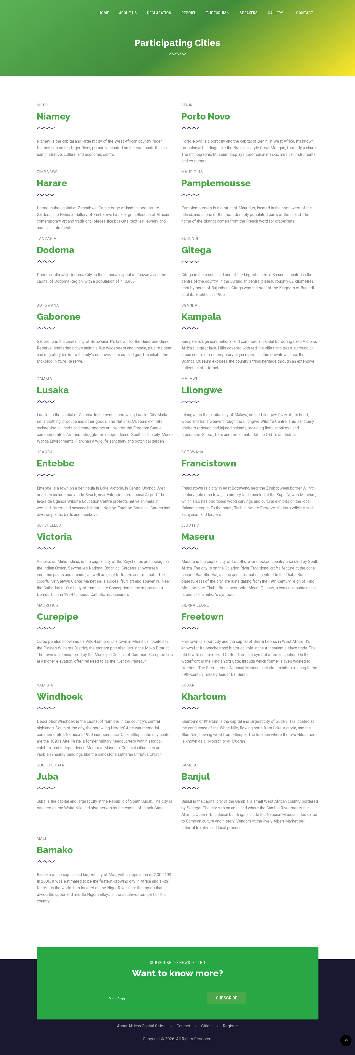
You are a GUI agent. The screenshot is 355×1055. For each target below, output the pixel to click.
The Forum (217, 13)
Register (230, 1026)
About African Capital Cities (141, 1026)
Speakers (249, 13)
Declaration (159, 13)
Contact (304, 13)
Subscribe (226, 998)
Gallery (277, 13)
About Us (128, 13)
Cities (206, 1026)
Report (188, 13)
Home (103, 13)
